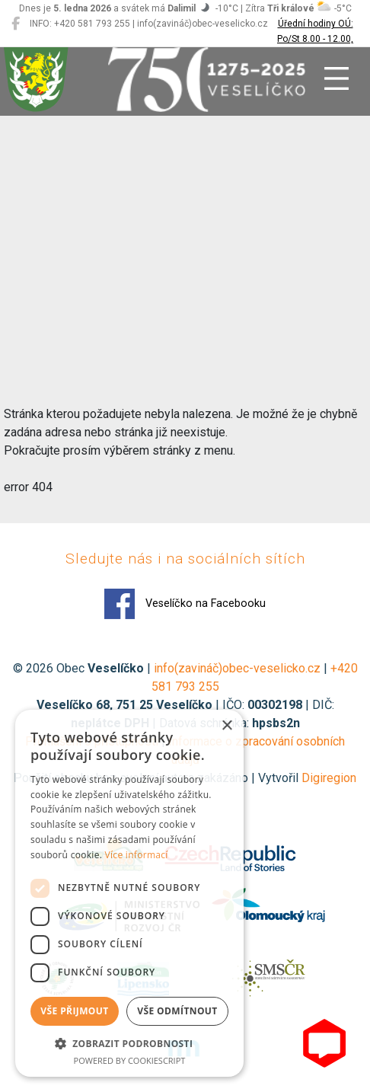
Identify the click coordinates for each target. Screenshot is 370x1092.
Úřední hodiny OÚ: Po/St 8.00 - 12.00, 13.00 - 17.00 (315, 38)
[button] (129, 1043)
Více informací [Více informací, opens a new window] (136, 854)
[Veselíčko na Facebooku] (15, 23)
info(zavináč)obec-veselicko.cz (237, 668)
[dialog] (129, 893)
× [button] (226, 726)
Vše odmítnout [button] (177, 1010)
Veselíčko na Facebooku (185, 604)
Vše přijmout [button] (74, 1010)
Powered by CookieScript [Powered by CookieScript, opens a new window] (130, 1060)
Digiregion (328, 778)
